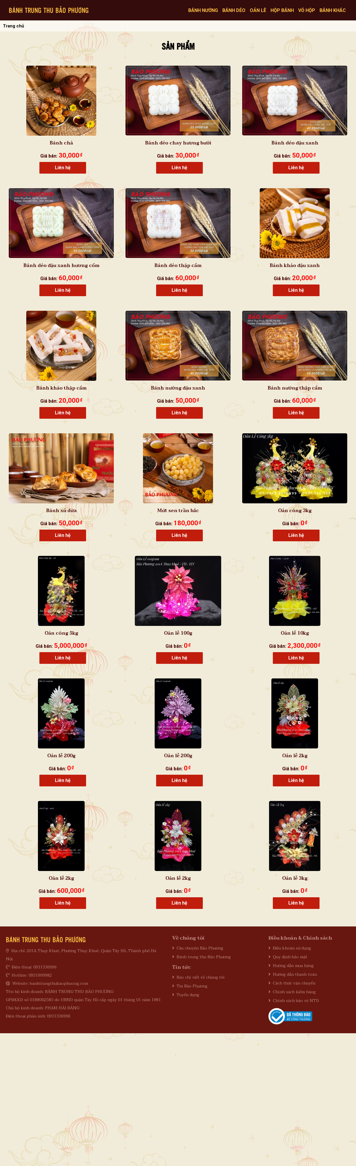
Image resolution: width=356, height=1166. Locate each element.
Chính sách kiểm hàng (294, 992)
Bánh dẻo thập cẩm (178, 265)
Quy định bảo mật (290, 957)
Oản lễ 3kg (295, 878)
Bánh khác (333, 10)
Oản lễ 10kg (295, 633)
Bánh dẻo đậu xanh (294, 142)
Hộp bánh (282, 10)
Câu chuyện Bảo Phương (200, 948)
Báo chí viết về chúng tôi (200, 977)
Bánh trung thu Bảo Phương (204, 957)
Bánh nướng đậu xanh (178, 388)
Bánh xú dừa (61, 510)
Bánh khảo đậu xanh (295, 265)
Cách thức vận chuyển (294, 983)
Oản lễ (258, 10)
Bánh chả (61, 142)
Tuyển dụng (188, 995)
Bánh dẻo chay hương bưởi (178, 142)
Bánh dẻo (233, 10)
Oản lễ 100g (178, 633)
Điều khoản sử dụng (292, 948)
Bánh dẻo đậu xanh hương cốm (61, 265)
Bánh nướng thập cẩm (295, 388)
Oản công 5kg (61, 633)
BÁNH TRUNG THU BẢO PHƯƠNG (49, 10)
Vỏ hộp (306, 10)
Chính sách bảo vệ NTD (296, 1000)
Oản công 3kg (295, 510)
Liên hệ (63, 167)
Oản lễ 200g (61, 755)
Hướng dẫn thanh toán (295, 974)
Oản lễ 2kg (295, 755)
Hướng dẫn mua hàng (293, 965)
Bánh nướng (203, 10)
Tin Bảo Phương (192, 986)
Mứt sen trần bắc (178, 510)
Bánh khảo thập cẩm (61, 388)
